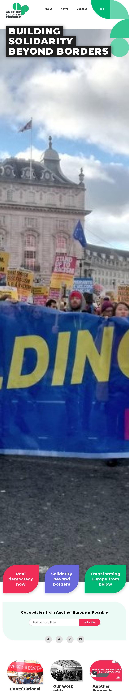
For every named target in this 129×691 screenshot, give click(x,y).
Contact (82, 9)
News (64, 9)
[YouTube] (80, 642)
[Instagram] (70, 642)
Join (102, 9)
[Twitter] (48, 642)
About (48, 9)
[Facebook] (59, 642)
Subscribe (89, 625)
